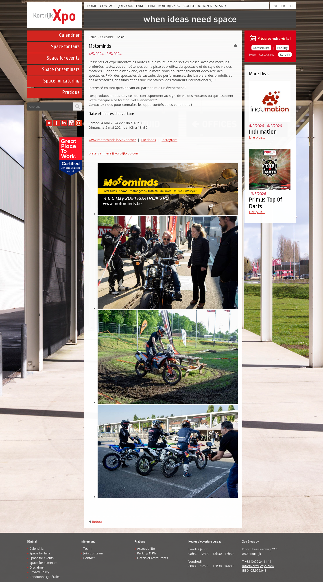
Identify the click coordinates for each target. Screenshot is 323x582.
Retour (97, 521)
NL (276, 6)
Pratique (71, 92)
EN (290, 6)
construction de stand (204, 5)
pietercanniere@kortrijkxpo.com (114, 153)
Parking (282, 48)
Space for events (63, 58)
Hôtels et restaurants (152, 558)
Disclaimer (37, 567)
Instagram (78, 123)
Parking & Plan (147, 553)
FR (283, 6)
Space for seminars (61, 69)
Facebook (56, 123)
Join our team (130, 5)
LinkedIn (64, 123)
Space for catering (61, 81)
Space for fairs (65, 47)
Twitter (49, 123)
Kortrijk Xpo (169, 5)
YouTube (71, 123)
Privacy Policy (39, 572)
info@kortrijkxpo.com (258, 566)
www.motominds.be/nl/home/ (112, 139)
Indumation (263, 131)
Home (92, 5)
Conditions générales (44, 577)
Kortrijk (285, 54)
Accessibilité (261, 48)
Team (150, 5)
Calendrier (69, 35)
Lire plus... (257, 137)
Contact (107, 5)
